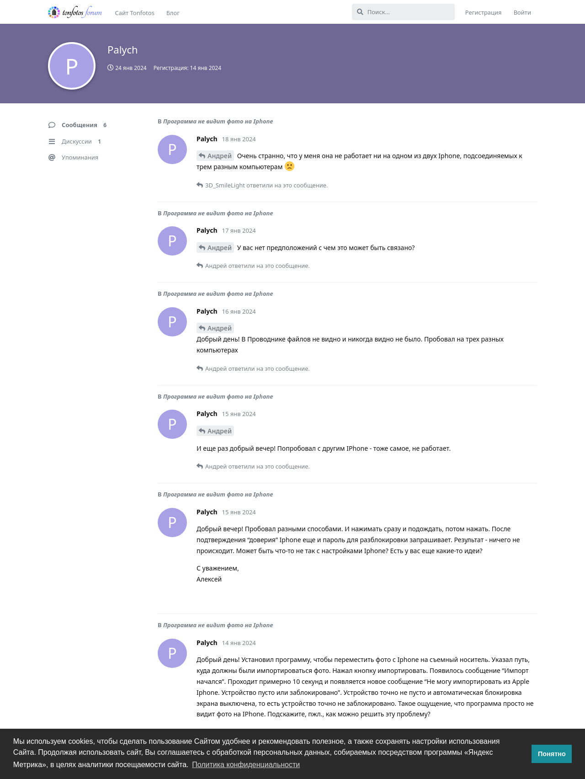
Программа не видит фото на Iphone (218, 121)
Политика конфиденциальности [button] (246, 764)
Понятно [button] (552, 754)
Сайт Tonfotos (134, 13)
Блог (173, 13)
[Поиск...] (403, 12)
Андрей (219, 155)
